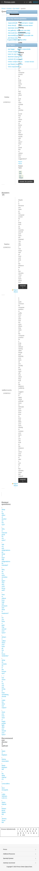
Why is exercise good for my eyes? (4, 534)
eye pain (20, 172)
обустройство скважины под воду (19, 33)
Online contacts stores (15, 61)
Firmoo (3, 8)
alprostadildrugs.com (14, 35)
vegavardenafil (12, 23)
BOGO (35, 2)
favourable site (28, 35)
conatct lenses (29, 61)
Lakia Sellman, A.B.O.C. (4, 796)
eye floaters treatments (15, 64)
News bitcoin (12, 25)
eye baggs (11, 49)
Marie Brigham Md (4, 767)
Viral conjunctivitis (13, 66)
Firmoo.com (9, 2)
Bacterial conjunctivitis (15, 56)
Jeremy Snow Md (4, 820)
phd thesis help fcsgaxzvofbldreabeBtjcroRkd (16, 39)
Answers (9, 8)
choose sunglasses (14, 51)
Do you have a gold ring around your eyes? (4, 625)
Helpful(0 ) (23, 286)
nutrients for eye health (15, 59)
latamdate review (13, 28)
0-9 (24, 835)
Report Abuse (15, 291)
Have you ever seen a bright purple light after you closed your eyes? (4, 723)
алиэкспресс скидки (26, 23)
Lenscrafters (6, 783)
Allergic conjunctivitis (23, 49)
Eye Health (16, 8)
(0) (30, 2)
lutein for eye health (14, 54)
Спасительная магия (26, 25)
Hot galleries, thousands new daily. (19, 30)
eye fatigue (21, 177)
